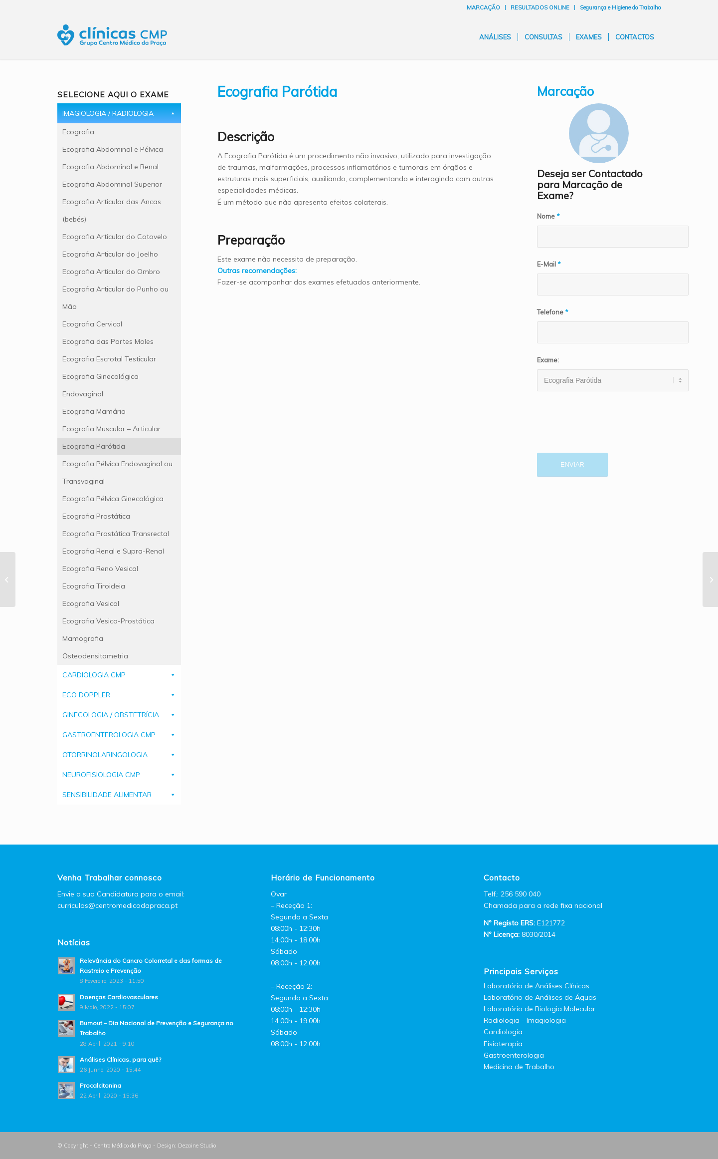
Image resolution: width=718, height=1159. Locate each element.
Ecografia (78, 131)
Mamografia (82, 638)
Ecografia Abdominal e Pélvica (112, 149)
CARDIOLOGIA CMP (94, 674)
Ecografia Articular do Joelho (110, 254)
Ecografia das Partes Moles (108, 341)
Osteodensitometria (95, 655)
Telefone (552, 312)
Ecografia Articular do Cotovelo (114, 236)
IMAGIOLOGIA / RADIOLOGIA (108, 113)
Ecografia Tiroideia (93, 585)
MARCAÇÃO (483, 7)
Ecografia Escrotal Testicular (109, 358)
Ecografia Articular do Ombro (111, 271)
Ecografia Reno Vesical (100, 568)
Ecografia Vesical (90, 603)
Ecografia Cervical (92, 323)
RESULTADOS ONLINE (540, 7)
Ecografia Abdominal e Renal (110, 166)
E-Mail (549, 264)
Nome (548, 216)
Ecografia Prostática (96, 516)
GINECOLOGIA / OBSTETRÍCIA (110, 714)
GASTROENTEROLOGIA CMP (109, 734)
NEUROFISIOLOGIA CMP (101, 774)
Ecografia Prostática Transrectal (115, 533)
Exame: (548, 360)
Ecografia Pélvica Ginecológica (113, 498)
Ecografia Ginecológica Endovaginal (100, 385)
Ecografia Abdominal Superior (112, 184)
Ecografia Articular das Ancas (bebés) (111, 210)
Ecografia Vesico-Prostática (108, 620)
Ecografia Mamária (94, 411)
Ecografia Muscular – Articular (111, 428)
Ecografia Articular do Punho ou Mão (115, 298)
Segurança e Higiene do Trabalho (620, 7)
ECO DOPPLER (86, 694)
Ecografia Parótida (93, 446)
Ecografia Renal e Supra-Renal (113, 551)
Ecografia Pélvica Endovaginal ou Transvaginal (117, 472)
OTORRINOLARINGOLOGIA (105, 754)
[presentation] (613, 427)
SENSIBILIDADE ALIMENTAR (107, 794)
